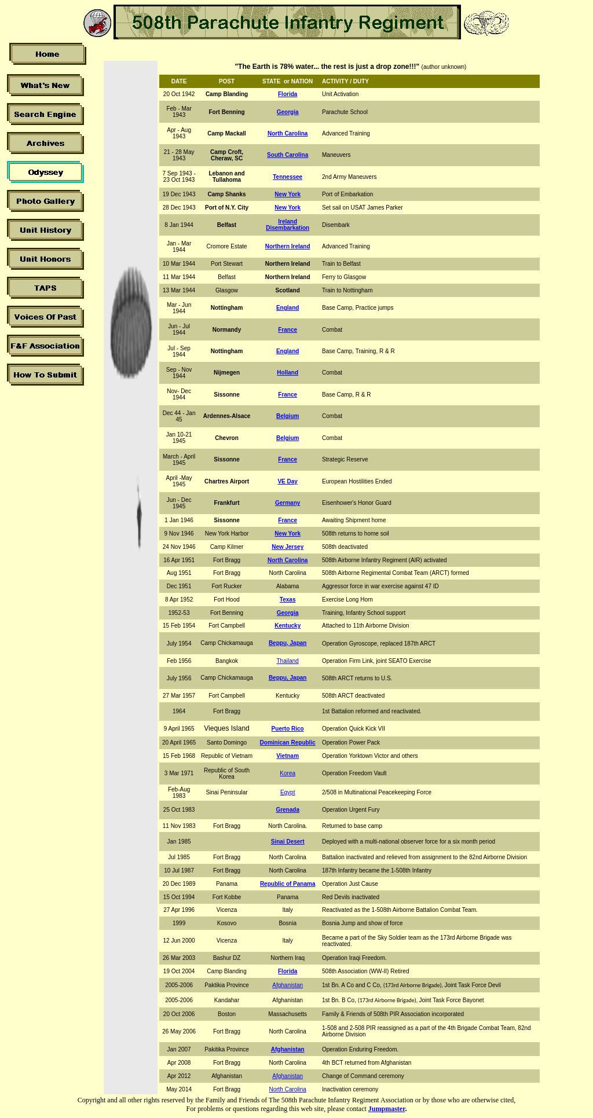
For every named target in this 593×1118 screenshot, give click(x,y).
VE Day (287, 481)
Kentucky (287, 625)
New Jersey (287, 547)
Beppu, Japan (288, 643)
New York (287, 194)
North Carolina (288, 560)
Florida (287, 94)
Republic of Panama (288, 884)
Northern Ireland (287, 246)
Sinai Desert (288, 841)
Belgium (287, 416)
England (287, 308)
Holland (287, 372)
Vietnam (287, 756)
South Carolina (287, 155)
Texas (288, 599)
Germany (287, 503)
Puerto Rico (288, 728)
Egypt (287, 792)
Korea (287, 773)
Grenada (287, 810)
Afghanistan (287, 985)
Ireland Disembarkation (287, 224)
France (287, 394)
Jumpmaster (386, 1109)
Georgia (288, 613)
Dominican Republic (288, 742)
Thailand (288, 661)
